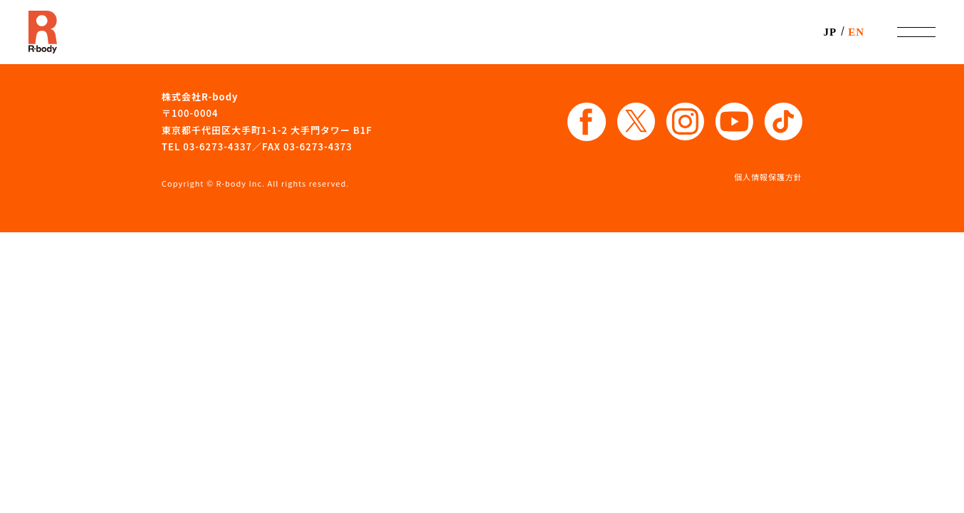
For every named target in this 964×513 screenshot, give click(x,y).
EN (856, 32)
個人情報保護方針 (768, 176)
